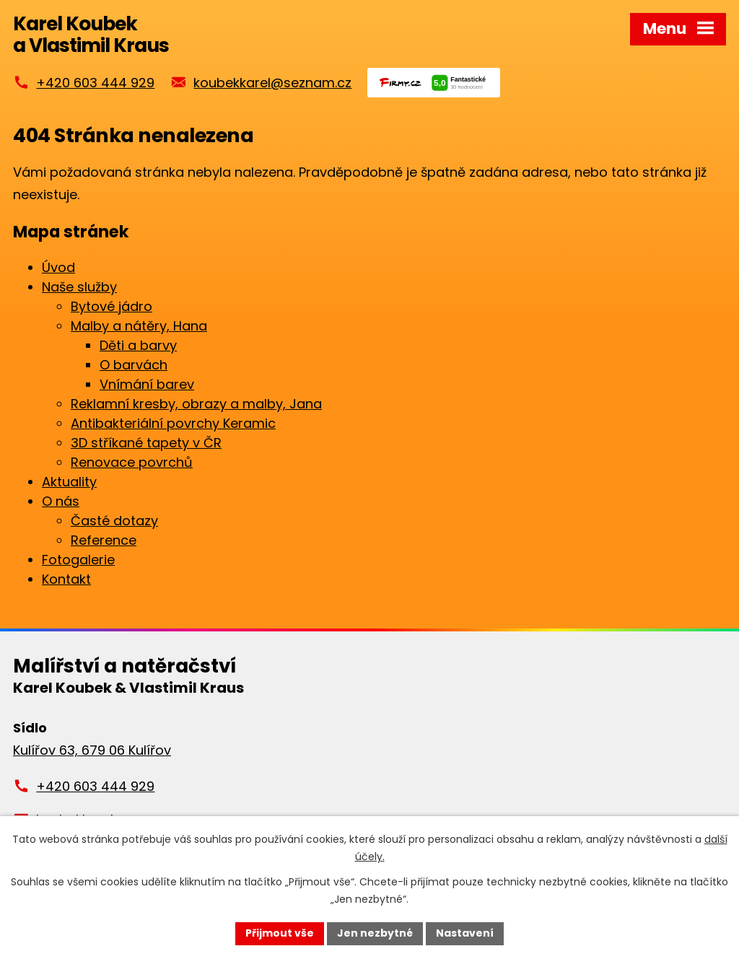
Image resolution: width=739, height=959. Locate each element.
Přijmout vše (279, 933)
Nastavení (465, 933)
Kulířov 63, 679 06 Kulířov (92, 750)
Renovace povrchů (132, 462)
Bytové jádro (111, 306)
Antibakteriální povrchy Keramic (173, 423)
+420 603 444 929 (95, 83)
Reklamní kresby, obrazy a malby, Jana (196, 404)
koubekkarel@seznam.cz (272, 83)
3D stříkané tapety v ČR (146, 443)
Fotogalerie (78, 560)
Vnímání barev (147, 384)
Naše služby (79, 287)
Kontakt (66, 579)
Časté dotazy (114, 521)
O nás (60, 501)
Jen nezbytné (375, 933)
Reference (103, 540)
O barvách (133, 365)
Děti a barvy (138, 345)
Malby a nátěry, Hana (139, 326)
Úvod (58, 267)
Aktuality (69, 482)
